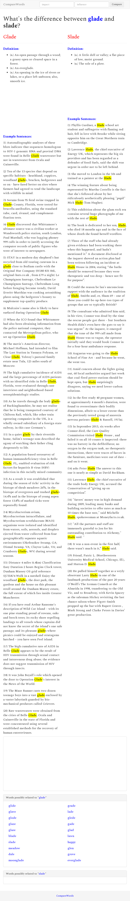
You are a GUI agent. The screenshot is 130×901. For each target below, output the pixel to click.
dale (11, 854)
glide (12, 805)
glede (71, 818)
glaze (12, 824)
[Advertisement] (32, 109)
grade (71, 805)
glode (12, 818)
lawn (71, 836)
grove (71, 854)
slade (12, 842)
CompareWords (14, 4)
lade (70, 811)
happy (72, 842)
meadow (14, 848)
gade (71, 824)
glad (71, 830)
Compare (117, 4)
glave (12, 811)
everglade (74, 860)
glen (71, 848)
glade (95, 19)
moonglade (16, 860)
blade (12, 836)
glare (12, 830)
